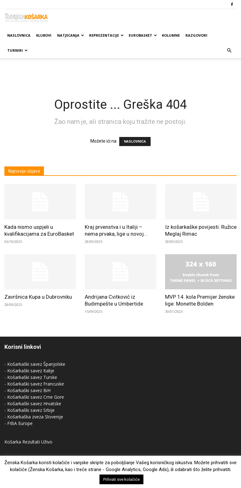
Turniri (17, 50)
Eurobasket (143, 35)
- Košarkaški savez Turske (30, 377)
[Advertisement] (120, 71)
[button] (229, 51)
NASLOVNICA (135, 141)
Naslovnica (18, 35)
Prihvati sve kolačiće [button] (121, 479)
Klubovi (43, 35)
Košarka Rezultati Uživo (28, 442)
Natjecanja (70, 35)
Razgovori (196, 35)
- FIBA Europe (18, 423)
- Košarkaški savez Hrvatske (32, 404)
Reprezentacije (106, 35)
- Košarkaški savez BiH (27, 390)
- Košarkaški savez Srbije (29, 410)
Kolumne (171, 35)
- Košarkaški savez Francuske (34, 384)
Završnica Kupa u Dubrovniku (38, 297)
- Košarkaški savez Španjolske (34, 364)
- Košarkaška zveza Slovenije (33, 417)
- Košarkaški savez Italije (29, 371)
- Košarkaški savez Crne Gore (34, 397)
